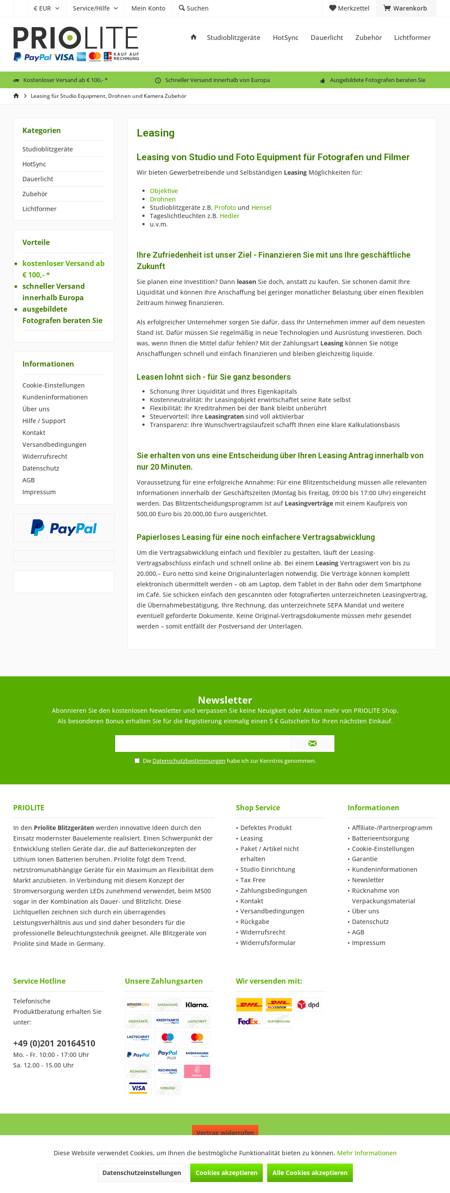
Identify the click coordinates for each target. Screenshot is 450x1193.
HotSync (34, 164)
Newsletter (368, 880)
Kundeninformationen (55, 397)
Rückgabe (254, 921)
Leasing (251, 838)
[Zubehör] (368, 38)
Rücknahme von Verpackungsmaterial (383, 895)
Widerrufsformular (268, 942)
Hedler (230, 216)
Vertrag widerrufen (225, 1132)
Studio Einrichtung (267, 869)
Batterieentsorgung (380, 838)
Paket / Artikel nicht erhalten (269, 853)
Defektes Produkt (266, 827)
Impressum (39, 492)
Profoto (226, 207)
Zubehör (34, 194)
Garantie (364, 859)
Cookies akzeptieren (227, 1172)
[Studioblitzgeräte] (234, 38)
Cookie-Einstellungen (53, 385)
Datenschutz (40, 468)
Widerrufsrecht (44, 456)
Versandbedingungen (54, 444)
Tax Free (252, 880)
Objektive (164, 191)
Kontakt (33, 432)
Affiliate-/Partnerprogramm (392, 827)
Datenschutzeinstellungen (141, 1172)
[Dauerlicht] (327, 38)
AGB (28, 480)
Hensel (261, 207)
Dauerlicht (37, 179)
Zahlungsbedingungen (273, 890)
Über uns (36, 409)
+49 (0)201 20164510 (54, 1043)
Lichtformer (39, 209)
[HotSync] (286, 38)
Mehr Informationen (367, 1153)
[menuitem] (20, 8)
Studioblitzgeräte (47, 149)
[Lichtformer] (412, 38)
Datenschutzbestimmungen (188, 761)
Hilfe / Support (43, 421)
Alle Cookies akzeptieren (310, 1172)
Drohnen (163, 199)
